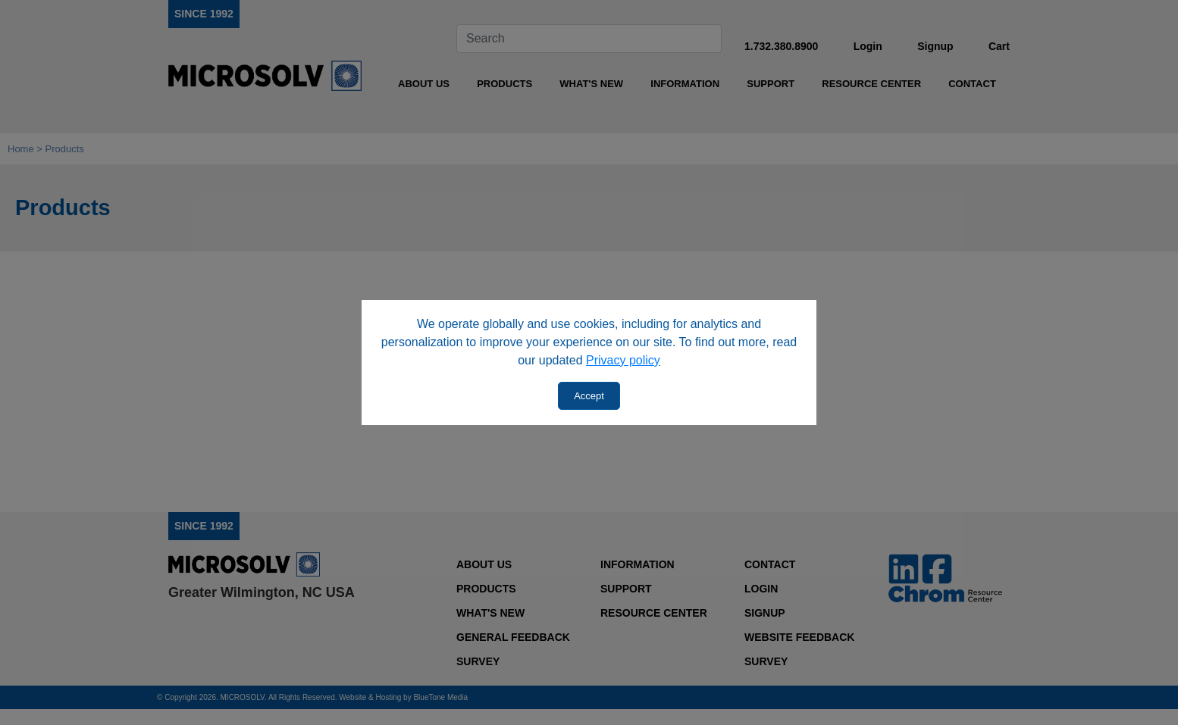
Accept (589, 396)
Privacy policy (623, 360)
